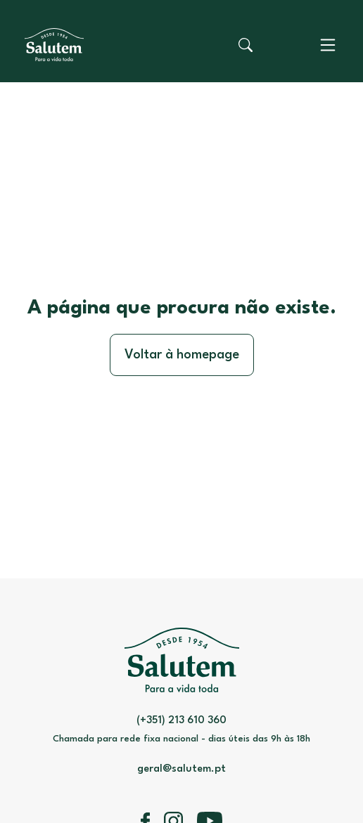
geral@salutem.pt (181, 769)
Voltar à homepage (182, 355)
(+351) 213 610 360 (181, 720)
